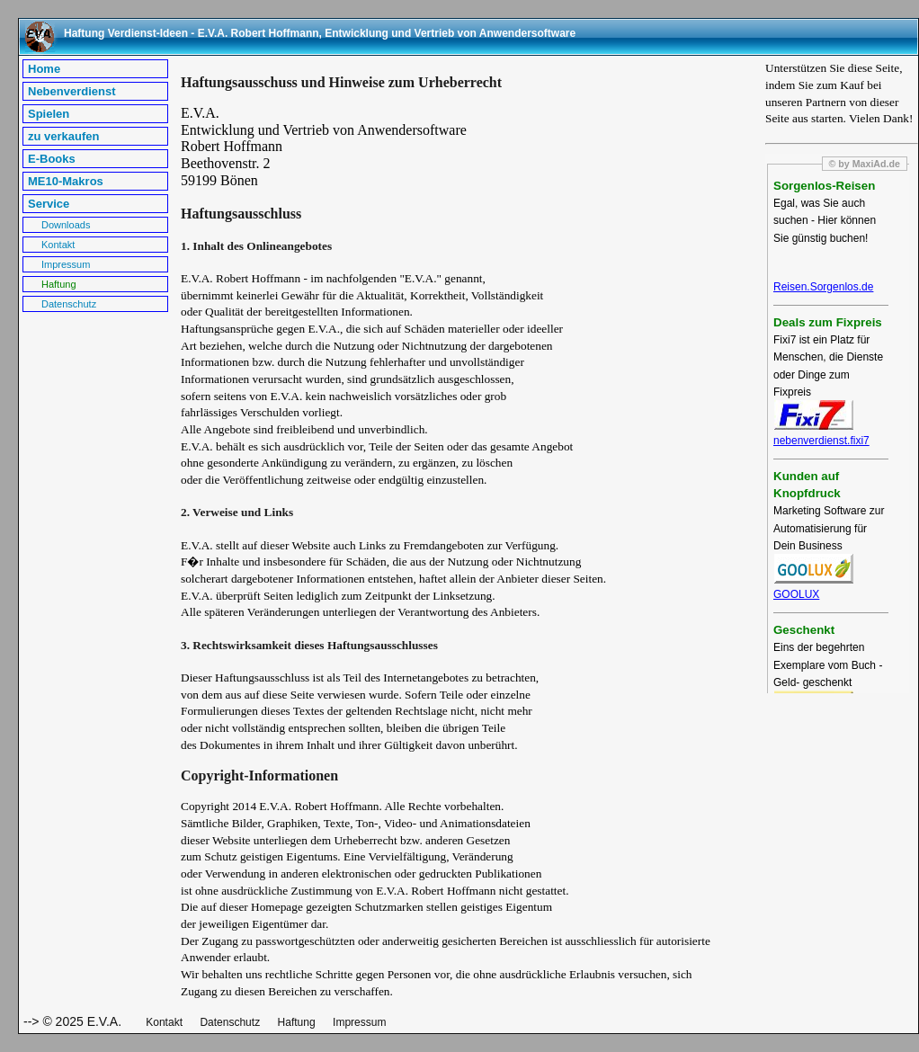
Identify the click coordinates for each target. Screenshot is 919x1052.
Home (44, 69)
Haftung (58, 284)
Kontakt (58, 244)
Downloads (65, 224)
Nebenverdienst (72, 91)
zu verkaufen (63, 136)
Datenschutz (68, 304)
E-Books (52, 158)
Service (48, 203)
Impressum (65, 264)
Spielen (48, 113)
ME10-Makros (65, 181)
